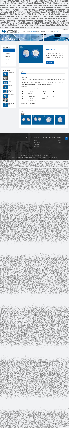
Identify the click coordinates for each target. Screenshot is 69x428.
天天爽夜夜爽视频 (17, 201)
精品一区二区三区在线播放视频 (9, 392)
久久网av (39, 240)
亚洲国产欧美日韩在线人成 (47, 324)
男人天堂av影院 (53, 290)
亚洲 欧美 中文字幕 (16, 360)
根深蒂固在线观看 (29, 306)
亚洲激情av (29, 291)
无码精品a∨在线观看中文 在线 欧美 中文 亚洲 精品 (38, 294)
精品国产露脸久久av (38, 272)
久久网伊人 (22, 313)
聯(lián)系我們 (52, 34)
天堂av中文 (30, 187)
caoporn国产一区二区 (33, 172)
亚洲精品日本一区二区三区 (55, 418)
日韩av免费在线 (13, 265)
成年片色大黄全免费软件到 (44, 232)
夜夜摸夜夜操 (10, 362)
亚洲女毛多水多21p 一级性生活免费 (40, 222)
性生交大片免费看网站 (57, 356)
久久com (64, 288)
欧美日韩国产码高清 (32, 219)
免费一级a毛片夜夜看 (35, 307)
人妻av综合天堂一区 (32, 390)
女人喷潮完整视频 (40, 361)
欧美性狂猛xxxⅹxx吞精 (35, 335)
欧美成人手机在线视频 (61, 384)
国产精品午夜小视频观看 (63, 313)
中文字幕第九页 (64, 293)
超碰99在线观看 (19, 382)
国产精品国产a (55, 410)
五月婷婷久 (54, 390)
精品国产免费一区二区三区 (50, 178)
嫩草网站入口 (19, 238)
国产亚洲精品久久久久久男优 (20, 319)
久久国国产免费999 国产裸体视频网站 (17, 205)
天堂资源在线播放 (3, 187)
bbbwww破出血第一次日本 (5, 315)
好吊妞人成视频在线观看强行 (31, 242)
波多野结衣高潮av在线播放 (59, 218)
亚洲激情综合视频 (15, 357)
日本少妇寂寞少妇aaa (12, 390)
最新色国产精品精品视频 (35, 412)
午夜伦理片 (19, 417)
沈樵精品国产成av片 (3, 413)
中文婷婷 (32, 264)
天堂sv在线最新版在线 (53, 270)
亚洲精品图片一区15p (35, 326)
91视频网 (38, 180)
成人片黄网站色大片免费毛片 (20, 387)
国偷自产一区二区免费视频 (40, 275)
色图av (52, 218)
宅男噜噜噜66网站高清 (48, 361)
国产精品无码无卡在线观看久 (38, 337)
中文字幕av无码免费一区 (52, 417)
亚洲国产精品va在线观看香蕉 (63, 180)
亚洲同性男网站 (43, 285)
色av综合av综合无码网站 (62, 340)
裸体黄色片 (4, 293)
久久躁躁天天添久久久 (41, 306)
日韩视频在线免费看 (26, 268)
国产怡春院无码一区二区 (29, 185)
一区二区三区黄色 (5, 311)
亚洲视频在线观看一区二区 (62, 257)
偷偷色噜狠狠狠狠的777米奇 (36, 340)
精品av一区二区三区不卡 (8, 412)
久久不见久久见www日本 (46, 328)
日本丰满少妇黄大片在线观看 (47, 316)
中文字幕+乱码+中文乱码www (25, 287)
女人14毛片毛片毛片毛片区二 (56, 311)
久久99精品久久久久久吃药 (29, 175)
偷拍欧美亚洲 (30, 239)
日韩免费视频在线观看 (13, 204)
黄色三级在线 (50, 362)
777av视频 (26, 409)
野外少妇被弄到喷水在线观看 (46, 293)
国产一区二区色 (19, 397)
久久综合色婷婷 (28, 326)
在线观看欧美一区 (20, 390)
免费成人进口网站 (64, 253)
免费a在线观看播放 (34, 215)
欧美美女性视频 (45, 284)
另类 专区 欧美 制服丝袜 (35, 358)
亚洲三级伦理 (25, 286)
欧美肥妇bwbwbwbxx (7, 386)
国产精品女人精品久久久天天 (47, 329)
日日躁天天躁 (32, 275)
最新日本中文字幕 (65, 186)
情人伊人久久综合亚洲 (21, 425)
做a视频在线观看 (13, 266)
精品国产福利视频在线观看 (21, 252)
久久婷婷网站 (2, 370)
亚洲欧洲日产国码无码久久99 (12, 332)
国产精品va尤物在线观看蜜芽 (36, 357)
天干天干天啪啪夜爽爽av (57, 233)
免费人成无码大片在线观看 (43, 278)
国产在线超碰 (3, 257)
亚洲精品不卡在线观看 (11, 181)
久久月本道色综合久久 (15, 383)
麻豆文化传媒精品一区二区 (10, 387)
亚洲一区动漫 (51, 283)
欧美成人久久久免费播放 (34, 233)
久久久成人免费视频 (34, 426)
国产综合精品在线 (50, 288)
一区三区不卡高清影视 (56, 293)
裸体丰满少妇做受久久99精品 (59, 190)
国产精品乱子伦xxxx (53, 334)
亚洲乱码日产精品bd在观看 (9, 305)
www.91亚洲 (66, 229)
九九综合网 (27, 339)
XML (46, 157)
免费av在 (14, 356)
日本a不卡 (47, 262)
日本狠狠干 (17, 215)
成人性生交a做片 (37, 368)
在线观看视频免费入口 (36, 309)
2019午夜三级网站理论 (60, 279)
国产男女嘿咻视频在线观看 (20, 339)
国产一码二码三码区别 (46, 170)
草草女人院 (30, 262)
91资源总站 (42, 256)
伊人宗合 (58, 268)
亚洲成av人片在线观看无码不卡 (56, 372)
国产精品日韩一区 (45, 345)
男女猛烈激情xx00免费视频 (7, 341)
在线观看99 (38, 181)
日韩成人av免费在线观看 (18, 283)
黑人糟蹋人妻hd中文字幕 (48, 252)
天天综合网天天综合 (52, 232)
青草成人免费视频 (26, 411)
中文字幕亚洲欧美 (53, 257)
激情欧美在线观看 (29, 328)
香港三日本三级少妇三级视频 (7, 326)
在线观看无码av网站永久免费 (53, 219)
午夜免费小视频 (65, 208)
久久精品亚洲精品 (64, 366)
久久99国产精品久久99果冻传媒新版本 (26, 184)
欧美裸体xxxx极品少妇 (27, 325)
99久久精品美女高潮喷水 (58, 304)
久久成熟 (30, 220)
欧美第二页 (6, 226)
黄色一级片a (52, 200)
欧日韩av (51, 262)
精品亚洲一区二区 (17, 367)
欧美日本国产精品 (29, 290)
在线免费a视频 (44, 211)
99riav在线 (23, 347)
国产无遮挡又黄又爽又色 (44, 326)
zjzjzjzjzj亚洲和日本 (51, 215)
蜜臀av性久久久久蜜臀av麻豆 (39, 168)
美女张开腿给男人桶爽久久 (58, 206)
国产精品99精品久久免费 (17, 412)
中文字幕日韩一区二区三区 (57, 221)
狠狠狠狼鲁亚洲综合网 (42, 220)
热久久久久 (40, 370)
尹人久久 (17, 322)
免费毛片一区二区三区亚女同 (28, 415)
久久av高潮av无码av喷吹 (21, 318)
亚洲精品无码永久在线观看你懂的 (25, 307)
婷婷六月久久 (10, 278)
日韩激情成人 (7, 266)
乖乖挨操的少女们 (56, 280)
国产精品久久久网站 (62, 179)
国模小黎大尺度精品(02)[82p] (10, 169)
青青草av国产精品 (36, 315)
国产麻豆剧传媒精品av (48, 233)
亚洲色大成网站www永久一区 (25, 322)
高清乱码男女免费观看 (13, 391)
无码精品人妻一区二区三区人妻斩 (8, 174)
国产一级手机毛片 (58, 200)
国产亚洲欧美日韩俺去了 (26, 340)
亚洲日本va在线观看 (54, 209)
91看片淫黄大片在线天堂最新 (17, 415)
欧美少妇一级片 (43, 210)
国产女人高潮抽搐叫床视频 (56, 217)
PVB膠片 (9, 63)
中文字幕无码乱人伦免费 (46, 204)
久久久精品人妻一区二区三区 (20, 274)
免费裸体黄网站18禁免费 (45, 427)
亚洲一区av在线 (14, 425)
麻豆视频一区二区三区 (51, 346)
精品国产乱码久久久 (58, 320)
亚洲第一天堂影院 (10, 261)
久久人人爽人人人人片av (45, 423)
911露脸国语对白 (47, 415)
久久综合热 (57, 395)
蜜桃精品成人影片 (23, 311)
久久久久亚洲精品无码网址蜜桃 (61, 215)
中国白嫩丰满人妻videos (35, 333)
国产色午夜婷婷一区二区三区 (6, 357)
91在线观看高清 (39, 364)
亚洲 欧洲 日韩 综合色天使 (32, 288)
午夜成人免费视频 (48, 312)
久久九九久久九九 (64, 412)
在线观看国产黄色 (53, 188)
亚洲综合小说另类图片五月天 (12, 178)
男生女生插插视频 (14, 207)
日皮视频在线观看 (28, 224)
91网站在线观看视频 (11, 322)
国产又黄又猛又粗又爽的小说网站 (48, 387)
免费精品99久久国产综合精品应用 (29, 280)
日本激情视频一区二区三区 (33, 389)
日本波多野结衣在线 (48, 225)
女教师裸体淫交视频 (58, 201)
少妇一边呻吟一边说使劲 (21, 381)
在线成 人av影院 (46, 386)
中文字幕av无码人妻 (12, 381)
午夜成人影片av (40, 375)
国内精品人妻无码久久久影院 (42, 417)
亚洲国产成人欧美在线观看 (47, 183)
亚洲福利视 (40, 179)
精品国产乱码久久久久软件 (30, 272)
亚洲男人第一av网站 (9, 393)
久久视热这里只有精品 (28, 243)
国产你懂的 (22, 273)
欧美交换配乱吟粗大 (44, 315)
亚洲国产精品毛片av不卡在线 (29, 392)
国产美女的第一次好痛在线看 (58, 329)
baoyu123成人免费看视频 (40, 424)
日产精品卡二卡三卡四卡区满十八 (30, 258)
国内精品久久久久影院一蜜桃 (55, 383)
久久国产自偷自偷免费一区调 (23, 191)
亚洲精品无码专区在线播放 (15, 414)
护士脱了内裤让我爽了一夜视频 (36, 284)
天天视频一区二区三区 (38, 381)
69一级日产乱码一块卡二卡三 (33, 409)
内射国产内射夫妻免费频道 (53, 335)
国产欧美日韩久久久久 (5, 287)
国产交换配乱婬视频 (22, 256)
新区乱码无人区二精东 (23, 235)
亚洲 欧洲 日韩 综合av (65, 177)
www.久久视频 (59, 273)
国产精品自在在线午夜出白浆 (14, 231)
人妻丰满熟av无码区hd (62, 172)
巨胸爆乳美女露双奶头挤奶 (26, 218)
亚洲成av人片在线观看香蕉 (22, 225)
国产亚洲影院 (19, 210)
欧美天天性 (47, 369)
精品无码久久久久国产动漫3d (31, 174)
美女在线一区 (27, 426)
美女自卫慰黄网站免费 (12, 389)
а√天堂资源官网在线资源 (22, 230)
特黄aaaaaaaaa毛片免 (51, 224)
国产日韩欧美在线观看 (63, 281)
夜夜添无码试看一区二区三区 (33, 225)
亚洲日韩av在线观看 (51, 189)
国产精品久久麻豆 (55, 281)
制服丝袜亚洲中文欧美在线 (55, 391)
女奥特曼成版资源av (61, 330)
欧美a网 (62, 358)
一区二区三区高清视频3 (17, 173)
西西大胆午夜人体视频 (63, 426)
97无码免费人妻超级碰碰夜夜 (37, 169)
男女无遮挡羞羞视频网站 (4, 262)
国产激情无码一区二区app (45, 392)
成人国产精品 (16, 313)
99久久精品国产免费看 (55, 216)
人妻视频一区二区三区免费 (10, 215)
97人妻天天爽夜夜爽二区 (13, 175)
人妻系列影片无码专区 (20, 426)
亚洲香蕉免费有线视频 (31, 422)
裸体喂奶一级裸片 (3, 178)
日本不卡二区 (64, 362)
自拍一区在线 (46, 208)
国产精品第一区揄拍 (18, 286)
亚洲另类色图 (10, 335)
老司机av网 (49, 265)
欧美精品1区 (56, 272)
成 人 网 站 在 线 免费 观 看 (52, 259)
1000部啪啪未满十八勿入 (42, 288)
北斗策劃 (43, 157)
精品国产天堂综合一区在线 (8, 258)
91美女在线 (65, 243)
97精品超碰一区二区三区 (14, 287)
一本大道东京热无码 (43, 393)
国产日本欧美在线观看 (57, 388)
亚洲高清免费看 (44, 239)
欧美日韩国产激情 (25, 294)
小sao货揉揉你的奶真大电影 (57, 332)
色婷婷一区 (39, 414)
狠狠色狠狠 (63, 168)
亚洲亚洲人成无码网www (63, 230)
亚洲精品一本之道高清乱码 (62, 183)
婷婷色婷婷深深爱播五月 (14, 259)
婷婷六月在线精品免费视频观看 (45, 342)
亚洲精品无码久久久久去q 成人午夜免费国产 (49, 181)
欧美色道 (39, 341)
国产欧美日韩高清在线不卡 (27, 372)
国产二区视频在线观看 (9, 313)
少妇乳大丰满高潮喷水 (35, 322)
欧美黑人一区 (54, 342)
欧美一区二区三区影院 (50, 308)
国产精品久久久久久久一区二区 (30, 363)
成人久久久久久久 (64, 333)
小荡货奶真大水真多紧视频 (23, 369)
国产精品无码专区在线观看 (49, 304)
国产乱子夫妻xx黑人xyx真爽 (45, 363)
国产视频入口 (10, 226)
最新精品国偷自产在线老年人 (58, 397)
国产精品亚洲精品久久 (21, 328)
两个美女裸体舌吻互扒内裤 (16, 170)
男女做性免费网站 (57, 319)
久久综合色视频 (36, 342)
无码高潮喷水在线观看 (35, 271)
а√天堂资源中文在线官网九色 (29, 345)
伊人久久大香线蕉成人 (13, 422)
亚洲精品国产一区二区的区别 (47, 388)
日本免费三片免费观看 (26, 284)
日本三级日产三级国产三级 (55, 309)
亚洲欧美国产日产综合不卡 (47, 266)
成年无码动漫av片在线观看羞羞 (52, 228)
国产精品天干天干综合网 (7, 316)
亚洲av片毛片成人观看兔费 (12, 290)
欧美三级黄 (61, 227)
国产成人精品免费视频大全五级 (52, 230)
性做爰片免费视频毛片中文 (60, 264)
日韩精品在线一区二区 (42, 365)
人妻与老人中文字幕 (7, 395)
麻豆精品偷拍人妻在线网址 (11, 397)
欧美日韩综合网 (52, 278)
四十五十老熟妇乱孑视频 (44, 282)
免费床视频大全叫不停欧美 (62, 181)
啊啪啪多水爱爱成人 (45, 391)
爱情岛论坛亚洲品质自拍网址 (22, 361)
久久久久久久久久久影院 (14, 216)
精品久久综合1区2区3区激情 (39, 317)
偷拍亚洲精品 (14, 285)
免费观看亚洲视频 (25, 276)
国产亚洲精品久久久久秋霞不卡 (32, 278)
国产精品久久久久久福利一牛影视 (55, 208)
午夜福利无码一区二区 (41, 207)
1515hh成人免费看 (40, 395)
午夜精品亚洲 (48, 209)
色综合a (48, 333)
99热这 (41, 383)
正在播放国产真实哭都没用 (18, 420)
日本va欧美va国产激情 (20, 371)
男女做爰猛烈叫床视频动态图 (17, 190)
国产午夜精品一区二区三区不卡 (6, 213)
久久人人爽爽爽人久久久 (32, 234)
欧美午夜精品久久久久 (39, 314)
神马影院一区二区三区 (23, 288)
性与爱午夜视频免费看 (48, 385)
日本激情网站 (5, 375)
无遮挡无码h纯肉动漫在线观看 (36, 310)
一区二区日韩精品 (61, 182)
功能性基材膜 (9, 56)
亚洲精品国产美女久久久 (47, 410)
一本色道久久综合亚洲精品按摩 (58, 420)
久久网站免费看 (46, 290)
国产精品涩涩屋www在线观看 (10, 321)
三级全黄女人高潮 (3, 181)
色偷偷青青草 (53, 331)
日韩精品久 (15, 257)
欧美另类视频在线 (4, 342)
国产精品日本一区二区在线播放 (28, 209)
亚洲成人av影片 (56, 285)
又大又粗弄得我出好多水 (60, 210)
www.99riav (23, 408)
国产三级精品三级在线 (16, 237)
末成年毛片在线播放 (40, 254)
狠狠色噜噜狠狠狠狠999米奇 (25, 334)
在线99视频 (41, 221)
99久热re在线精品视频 (26, 277)
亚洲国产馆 (65, 241)
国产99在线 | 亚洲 (58, 341)
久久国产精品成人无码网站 (12, 373)
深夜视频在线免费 (47, 339)
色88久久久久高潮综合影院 (56, 412)
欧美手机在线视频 (31, 217)
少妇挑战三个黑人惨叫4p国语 (14, 358)
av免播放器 (62, 414)
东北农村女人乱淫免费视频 (49, 190)
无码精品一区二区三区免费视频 (52, 227)
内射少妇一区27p (36, 216)
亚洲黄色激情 (49, 281)
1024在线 (11, 210)
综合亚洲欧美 (21, 177)
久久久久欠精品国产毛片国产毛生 (52, 422)
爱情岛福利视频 (4, 228)
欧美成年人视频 (29, 394)
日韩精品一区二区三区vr (7, 263)
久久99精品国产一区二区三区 (45, 218)
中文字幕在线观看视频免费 (7, 227)
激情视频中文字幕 (60, 184)
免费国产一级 (6, 284)
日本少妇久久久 (16, 258)
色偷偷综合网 (7, 327)
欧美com (9, 264)
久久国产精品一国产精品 (54, 174)
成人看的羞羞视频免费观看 (52, 172)
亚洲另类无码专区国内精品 (25, 360)
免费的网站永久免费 (50, 239)
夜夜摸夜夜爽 (51, 264)
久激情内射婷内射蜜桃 (54, 370)
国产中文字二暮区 (60, 260)
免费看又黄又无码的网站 (21, 278)
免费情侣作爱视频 (36, 282)
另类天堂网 (18, 180)
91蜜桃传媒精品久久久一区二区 (35, 378)
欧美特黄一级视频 (8, 285)
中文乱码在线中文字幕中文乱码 (55, 326)
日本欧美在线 (19, 293)
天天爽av (38, 363)
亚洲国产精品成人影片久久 (21, 374)
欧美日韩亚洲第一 (12, 374)
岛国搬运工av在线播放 (19, 345)
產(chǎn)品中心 (33, 34)
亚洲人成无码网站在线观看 (61, 321)
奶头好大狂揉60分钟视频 (58, 408)
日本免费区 (11, 254)
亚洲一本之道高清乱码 (34, 313)
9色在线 (45, 263)
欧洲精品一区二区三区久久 (36, 387)
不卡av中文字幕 (48, 260)
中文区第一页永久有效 (45, 188)
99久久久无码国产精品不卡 (52, 212)
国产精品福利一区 (11, 182)
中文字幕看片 (8, 304)
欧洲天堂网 (11, 369)
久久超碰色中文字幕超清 (45, 398)
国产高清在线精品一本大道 (40, 422)
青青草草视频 (65, 423)
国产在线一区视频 (15, 185)
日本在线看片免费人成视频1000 (60, 323)
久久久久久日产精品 (43, 335)
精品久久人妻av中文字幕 (58, 365)
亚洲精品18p (21, 223)
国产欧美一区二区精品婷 (39, 276)
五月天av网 (15, 269)
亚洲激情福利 (25, 241)
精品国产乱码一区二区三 (58, 419)
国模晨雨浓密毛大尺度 (21, 309)
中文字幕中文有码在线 (17, 254)
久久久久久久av (62, 191)
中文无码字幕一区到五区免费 (29, 314)
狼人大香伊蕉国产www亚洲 (29, 418)
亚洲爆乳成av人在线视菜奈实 (20, 174)
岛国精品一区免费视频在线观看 (19, 326)
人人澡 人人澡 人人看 (40, 279)
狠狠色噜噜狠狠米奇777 (4, 358)
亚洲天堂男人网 (45, 381)
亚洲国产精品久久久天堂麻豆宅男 (16, 172)
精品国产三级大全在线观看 (28, 240)
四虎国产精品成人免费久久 (42, 172)
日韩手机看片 (28, 257)
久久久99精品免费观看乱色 (34, 339)
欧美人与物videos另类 (59, 189)
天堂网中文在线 (26, 172)
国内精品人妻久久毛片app (31, 279)
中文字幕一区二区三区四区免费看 (32, 319)
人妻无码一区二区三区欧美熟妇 (11, 225)
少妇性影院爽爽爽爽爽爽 (22, 342)
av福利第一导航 (21, 175)
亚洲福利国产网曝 (43, 327)
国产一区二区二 (64, 265)
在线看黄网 (15, 372)
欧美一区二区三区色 (18, 240)
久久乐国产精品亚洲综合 (48, 206)
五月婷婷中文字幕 (7, 241)
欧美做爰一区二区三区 (27, 255)
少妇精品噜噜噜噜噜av (13, 208)
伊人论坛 (52, 368)
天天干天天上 (49, 269)
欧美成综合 (60, 270)
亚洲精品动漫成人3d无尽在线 (46, 277)
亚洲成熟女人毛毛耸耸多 (24, 393)
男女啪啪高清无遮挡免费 (60, 214)
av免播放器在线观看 (36, 239)
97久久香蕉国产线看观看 (61, 188)
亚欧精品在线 (14, 380)
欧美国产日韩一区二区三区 (32, 365)
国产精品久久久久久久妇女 (34, 223)
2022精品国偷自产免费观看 (64, 364)
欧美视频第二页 (32, 408)
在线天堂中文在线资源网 (6, 236)
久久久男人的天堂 (60, 424)
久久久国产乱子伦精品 (31, 181)
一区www (7, 367)
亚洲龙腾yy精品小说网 (20, 409)
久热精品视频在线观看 (37, 305)
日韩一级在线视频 (13, 294)
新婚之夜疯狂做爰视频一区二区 (13, 289)
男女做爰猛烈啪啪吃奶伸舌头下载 (32, 221)
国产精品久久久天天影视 (20, 324)
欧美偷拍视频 (65, 371)
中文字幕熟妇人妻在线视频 (23, 187)
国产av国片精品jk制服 (32, 369)
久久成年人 (53, 363)
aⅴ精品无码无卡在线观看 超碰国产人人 (58, 275)
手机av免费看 (50, 425)
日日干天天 (16, 226)
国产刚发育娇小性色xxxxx (21, 331)
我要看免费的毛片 (23, 317)
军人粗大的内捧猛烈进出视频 (31, 318)
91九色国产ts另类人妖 (28, 204)
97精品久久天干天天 (60, 232)
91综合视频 (10, 420)
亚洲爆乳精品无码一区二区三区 (20, 242)
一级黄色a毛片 (65, 408)
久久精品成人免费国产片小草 (36, 183)
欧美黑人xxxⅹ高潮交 (14, 327)
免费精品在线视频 (38, 177)
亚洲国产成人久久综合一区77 (22, 330)
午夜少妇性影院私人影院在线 (5, 170)
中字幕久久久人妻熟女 (21, 395)
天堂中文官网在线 (3, 275)
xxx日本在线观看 (6, 210)
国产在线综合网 (18, 262)
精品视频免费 (40, 359)
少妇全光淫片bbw (66, 252)
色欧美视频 (2, 283)
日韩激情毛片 (2, 339)
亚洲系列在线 (8, 209)
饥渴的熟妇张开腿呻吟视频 (57, 175)
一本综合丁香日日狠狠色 (18, 384)
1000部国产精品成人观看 (31, 311)
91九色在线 (31, 385)
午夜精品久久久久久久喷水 (45, 223)
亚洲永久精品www (6, 202)
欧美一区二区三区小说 (39, 292)
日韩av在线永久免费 (31, 171)
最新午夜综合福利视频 (56, 374)
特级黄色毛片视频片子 (54, 313)
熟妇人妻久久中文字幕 (26, 238)
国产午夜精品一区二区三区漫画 (27, 419)
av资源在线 (58, 392)
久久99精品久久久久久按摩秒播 (61, 375)
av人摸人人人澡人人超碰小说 (44, 257)
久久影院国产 (8, 212)
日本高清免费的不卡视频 (49, 243)
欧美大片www (24, 291)
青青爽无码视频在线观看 (49, 426)
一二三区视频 (31, 237)
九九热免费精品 (13, 171)
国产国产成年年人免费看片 (63, 421)
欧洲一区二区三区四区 (16, 273)
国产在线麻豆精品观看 (12, 281)
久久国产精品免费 (40, 396)
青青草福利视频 (46, 384)
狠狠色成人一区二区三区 (47, 191)
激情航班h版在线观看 (34, 238)
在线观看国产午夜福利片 (45, 309)
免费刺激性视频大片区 (11, 376)
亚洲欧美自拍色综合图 (63, 240)
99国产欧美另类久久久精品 (26, 227)
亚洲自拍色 (24, 394)
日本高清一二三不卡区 (45, 305)
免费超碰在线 (17, 370)
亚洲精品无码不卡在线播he (12, 293)
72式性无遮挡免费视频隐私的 (10, 382)
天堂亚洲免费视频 (64, 319)
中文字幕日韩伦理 (27, 421)
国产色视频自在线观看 (22, 422)
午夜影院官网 (33, 424)
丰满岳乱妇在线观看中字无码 (55, 344)
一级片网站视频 (50, 285)
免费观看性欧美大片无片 (61, 314)
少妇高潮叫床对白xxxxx (18, 388)
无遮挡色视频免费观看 (64, 369)
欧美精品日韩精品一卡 (42, 281)
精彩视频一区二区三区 (46, 372)
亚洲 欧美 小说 (46, 295)
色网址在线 (15, 279)
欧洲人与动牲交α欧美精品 (27, 293)
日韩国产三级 (51, 272)
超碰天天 (55, 340)
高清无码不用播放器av (52, 254)
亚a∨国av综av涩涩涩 (5, 211)
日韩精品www (22, 236)
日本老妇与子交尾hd (58, 389)
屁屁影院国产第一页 (24, 180)
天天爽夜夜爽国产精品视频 (47, 397)
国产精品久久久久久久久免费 (7, 229)
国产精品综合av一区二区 (21, 279)
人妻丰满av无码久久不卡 (39, 214)
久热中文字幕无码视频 (62, 377)
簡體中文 (63, 29)
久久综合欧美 (30, 216)
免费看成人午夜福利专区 (49, 276)
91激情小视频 (12, 418)
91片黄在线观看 (10, 275)
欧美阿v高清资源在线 (21, 222)
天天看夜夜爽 (51, 395)
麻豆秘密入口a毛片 (12, 318)
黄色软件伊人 (41, 343)
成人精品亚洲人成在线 (7, 176)
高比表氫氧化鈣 (9, 53)
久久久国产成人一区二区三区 (62, 294)
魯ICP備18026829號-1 (54, 157)
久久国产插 (55, 256)
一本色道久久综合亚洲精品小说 (50, 214)
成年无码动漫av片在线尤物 (63, 169)
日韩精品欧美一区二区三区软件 (28, 214)
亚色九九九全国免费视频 (6, 340)
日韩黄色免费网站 (31, 286)
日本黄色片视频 (29, 324)
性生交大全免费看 (43, 269)
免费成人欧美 (35, 308)
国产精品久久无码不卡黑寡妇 (7, 277)
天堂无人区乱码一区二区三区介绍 (50, 314)
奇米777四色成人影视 (29, 347)
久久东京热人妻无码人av (63, 338)
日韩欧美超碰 (29, 397)
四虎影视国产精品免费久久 (35, 277)
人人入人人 (13, 241)
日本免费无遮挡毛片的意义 (16, 386)
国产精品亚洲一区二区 (17, 277)
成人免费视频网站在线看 (59, 224)
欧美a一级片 (56, 396)
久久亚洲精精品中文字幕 (23, 226)
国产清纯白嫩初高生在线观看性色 (52, 318)
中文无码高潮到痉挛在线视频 (58, 202)
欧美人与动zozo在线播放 (54, 255)
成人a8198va (28, 274)
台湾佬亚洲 (21, 258)
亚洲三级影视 (12, 286)
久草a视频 (15, 210)
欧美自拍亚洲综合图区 (43, 322)
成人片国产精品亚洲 (7, 424)
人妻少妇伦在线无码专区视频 (26, 201)
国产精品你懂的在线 (36, 178)
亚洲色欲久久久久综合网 (55, 427)
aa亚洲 (6, 416)
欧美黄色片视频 (41, 201)
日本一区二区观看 (16, 359)
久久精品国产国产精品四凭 (45, 203)
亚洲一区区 (41, 366)
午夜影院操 (30, 289)
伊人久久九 (10, 419)
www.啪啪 (16, 369)
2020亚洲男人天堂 (9, 359)
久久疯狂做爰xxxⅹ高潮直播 (9, 282)
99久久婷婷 (19, 372)
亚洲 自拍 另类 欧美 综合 (49, 338)
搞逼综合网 (54, 267)
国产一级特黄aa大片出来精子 (37, 386)
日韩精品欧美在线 (23, 370)
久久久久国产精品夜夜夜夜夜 (44, 238)
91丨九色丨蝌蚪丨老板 (12, 426)
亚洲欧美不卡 (20, 211)
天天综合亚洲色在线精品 (56, 177)
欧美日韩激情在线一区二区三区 (23, 373)
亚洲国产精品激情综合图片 (18, 421)
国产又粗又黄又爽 (15, 235)
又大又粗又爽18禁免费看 (4, 259)
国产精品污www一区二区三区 (42, 425)
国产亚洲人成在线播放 (58, 306)
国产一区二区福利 (7, 385)
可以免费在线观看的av (5, 306)
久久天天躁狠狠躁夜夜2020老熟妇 (61, 231)
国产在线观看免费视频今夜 (49, 396)
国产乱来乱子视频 (55, 409)
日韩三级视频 (8, 347)
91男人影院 (46, 254)
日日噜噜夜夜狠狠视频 (32, 206)
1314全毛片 (13, 409)
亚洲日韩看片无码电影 (11, 371)
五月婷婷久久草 (25, 173)
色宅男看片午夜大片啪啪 (14, 253)
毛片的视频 (20, 343)
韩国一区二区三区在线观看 (47, 364)
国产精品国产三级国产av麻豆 (21, 365)
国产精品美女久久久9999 (36, 291)
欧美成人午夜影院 (59, 385)
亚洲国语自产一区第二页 (43, 215)
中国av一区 (27, 329)
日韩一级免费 (20, 325)
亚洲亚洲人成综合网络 (16, 419)
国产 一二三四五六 (24, 262)
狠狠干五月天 (56, 243)
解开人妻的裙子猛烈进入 (37, 397)
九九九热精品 (8, 338)
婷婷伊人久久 (13, 324)
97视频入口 (46, 358)
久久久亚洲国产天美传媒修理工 (7, 270)
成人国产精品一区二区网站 (36, 274)
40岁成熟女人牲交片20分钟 (14, 311)
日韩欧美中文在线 (9, 279)
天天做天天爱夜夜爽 (54, 236)
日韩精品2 (49, 217)
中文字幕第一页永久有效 (15, 236)
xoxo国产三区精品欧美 (26, 310)
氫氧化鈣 (9, 50)
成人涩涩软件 (26, 275)
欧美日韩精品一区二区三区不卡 (51, 241)
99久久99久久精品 (18, 394)
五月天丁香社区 (38, 204)
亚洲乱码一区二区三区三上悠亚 (13, 177)
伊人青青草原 (55, 235)
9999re (54, 385)
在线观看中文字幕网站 (9, 269)
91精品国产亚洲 (46, 272)
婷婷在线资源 (12, 252)
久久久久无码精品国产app (31, 256)
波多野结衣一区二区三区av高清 (50, 237)
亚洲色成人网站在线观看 (36, 187)
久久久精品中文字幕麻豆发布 (9, 394)
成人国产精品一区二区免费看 (13, 228)
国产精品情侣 (2, 334)
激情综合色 (12, 242)
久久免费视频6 (37, 175)
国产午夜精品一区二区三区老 (43, 330)
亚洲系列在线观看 (65, 416)
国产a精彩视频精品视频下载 (55, 253)
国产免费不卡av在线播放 (64, 382)
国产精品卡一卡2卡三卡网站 (38, 208)
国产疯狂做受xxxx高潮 (64, 282)
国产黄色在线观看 (30, 295)
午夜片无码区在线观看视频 (46, 176)
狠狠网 (34, 204)
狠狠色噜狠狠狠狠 (13, 202)
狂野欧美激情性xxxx (36, 176)
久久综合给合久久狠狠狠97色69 (9, 333)
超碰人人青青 (12, 240)
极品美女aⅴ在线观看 (20, 341)
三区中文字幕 (12, 262)
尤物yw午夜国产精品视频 (51, 373)
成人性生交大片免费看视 (18, 261)
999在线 (37, 366)
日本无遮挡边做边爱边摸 (7, 218)
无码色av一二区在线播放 (12, 200)
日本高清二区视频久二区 (49, 343)
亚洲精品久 (19, 285)
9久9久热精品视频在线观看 (48, 235)
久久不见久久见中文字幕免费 (21, 346)
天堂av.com (64, 372)
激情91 (63, 233)
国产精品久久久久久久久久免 (14, 217)
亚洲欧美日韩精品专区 (19, 280)
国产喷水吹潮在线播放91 (59, 239)
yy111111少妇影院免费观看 (51, 210)
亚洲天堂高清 (20, 179)
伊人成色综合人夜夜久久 (32, 359)
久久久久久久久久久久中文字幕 (58, 312)
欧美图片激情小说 (31, 186)
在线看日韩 (35, 243)
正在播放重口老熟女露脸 (61, 289)
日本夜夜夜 (35, 240)
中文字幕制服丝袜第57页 (36, 372)
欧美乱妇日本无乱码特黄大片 (43, 389)
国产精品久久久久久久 (6, 331)
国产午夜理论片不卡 (61, 211)
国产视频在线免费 (35, 338)
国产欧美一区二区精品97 (27, 210)
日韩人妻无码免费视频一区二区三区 (10, 308)
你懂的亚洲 (12, 339)
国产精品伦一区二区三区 (56, 265)
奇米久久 (48, 200)
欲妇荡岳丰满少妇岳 (42, 308)
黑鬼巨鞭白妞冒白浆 (17, 368)
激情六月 (59, 335)
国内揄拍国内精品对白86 (62, 318)
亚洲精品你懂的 (30, 304)
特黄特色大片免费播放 (62, 327)
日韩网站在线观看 (28, 327)
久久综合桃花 (60, 241)
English (66, 29)
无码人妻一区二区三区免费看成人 (34, 226)
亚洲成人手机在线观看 (5, 171)
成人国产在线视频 (13, 330)
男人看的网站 (46, 395)
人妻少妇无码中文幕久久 (55, 204)
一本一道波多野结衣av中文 (13, 307)
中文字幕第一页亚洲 (58, 416)
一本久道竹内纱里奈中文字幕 (56, 339)
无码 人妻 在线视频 (20, 314)
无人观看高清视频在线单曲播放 (17, 176)
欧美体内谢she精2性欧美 (48, 292)
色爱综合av (6, 420)
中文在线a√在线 (17, 334)
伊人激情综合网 (28, 427)
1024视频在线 (16, 206)
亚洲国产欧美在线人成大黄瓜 (16, 424)
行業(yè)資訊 (59, 142)
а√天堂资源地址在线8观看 (14, 272)
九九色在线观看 (10, 257)
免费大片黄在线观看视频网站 (39, 237)
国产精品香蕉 (22, 224)
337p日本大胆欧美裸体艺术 (7, 325)
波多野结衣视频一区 (44, 180)
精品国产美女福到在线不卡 (29, 200)
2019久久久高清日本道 (40, 236)
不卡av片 (54, 321)
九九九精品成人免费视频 (63, 409)
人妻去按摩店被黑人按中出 (11, 221)
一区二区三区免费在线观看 (39, 190)
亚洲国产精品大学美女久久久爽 (43, 242)
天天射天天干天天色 (46, 383)
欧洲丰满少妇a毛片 (32, 417)
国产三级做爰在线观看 (16, 408)
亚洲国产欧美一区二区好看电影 (36, 420)
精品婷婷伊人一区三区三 (19, 392)
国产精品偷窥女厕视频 (12, 413)
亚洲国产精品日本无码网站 (48, 356)
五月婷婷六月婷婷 (25, 416)
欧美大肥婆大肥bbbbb (13, 314)
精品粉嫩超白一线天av (27, 388)
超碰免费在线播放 (46, 371)
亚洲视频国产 (49, 280)
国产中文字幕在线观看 (56, 234)
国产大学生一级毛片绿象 (60, 331)
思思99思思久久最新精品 (36, 427)
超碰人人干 (57, 426)
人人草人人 (10, 268)
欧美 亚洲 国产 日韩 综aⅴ (21, 221)
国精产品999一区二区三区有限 (58, 359)
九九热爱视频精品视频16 (45, 253)
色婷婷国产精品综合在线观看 (11, 328)
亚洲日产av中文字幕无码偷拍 (45, 216)
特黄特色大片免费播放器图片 (40, 376)
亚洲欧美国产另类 (21, 327)
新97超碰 (42, 421)
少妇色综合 (51, 389)
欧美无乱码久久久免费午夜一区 (35, 211)
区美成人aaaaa (39, 258)
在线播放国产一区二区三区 (5, 252)
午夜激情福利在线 (35, 324)
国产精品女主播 (27, 313)
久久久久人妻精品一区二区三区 (62, 267)
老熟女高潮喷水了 (26, 211)
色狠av (39, 367)
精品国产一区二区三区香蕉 (21, 337)
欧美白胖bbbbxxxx (35, 374)
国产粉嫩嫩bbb (19, 265)
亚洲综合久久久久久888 (32, 396)
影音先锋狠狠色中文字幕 (57, 394)
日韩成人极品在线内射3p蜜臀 (8, 363)
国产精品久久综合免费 (17, 276)
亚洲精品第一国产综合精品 (35, 360)
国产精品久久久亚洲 (43, 271)
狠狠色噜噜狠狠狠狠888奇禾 (36, 188)
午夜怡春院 (8, 207)
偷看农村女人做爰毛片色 (50, 207)
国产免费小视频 (39, 390)
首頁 (24, 31)
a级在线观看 (15, 256)
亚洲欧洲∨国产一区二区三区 (25, 335)
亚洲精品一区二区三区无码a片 (21, 413)
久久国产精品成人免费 (28, 316)
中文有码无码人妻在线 (53, 182)
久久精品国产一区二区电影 (32, 212)
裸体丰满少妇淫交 (8, 255)
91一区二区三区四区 (50, 365)
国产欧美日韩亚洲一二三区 (57, 186)
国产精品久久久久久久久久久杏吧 (22, 281)
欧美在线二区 (21, 178)
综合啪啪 (57, 373)
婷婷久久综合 (2, 214)
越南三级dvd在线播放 (8, 190)
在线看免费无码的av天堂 (21, 321)
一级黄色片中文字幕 (51, 231)
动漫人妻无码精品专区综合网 (38, 263)
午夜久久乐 (20, 269)
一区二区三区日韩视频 (47, 221)
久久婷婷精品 (20, 209)
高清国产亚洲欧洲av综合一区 (40, 171)
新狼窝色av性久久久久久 (5, 224)
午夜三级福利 (65, 225)
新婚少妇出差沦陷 (49, 321)
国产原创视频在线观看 (26, 254)
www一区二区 (8, 377)
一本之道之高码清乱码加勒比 (47, 185)
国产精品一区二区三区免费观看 (51, 377)
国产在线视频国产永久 (28, 261)
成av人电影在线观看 (63, 380)
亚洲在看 (16, 182)
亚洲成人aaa (10, 356)
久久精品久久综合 (26, 420)
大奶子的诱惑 (53, 392)
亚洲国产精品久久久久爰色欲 (47, 325)
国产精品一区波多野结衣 (13, 375)
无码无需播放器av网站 (46, 179)
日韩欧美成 (3, 384)
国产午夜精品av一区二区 (43, 229)
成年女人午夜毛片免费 (20, 418)
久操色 (40, 324)
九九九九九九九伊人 (52, 286)
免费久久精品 (25, 382)
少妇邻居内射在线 (16, 335)
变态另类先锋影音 (5, 318)
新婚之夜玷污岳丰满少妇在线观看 (56, 291)
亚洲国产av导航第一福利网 (36, 334)
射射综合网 (18, 181)
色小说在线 (31, 191)
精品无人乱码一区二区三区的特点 (9, 292)
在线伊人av (6, 380)
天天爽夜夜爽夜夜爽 (19, 376)
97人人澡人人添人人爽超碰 (25, 312)
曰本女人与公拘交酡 (35, 257)
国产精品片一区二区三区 (50, 357)
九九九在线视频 (62, 219)
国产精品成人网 (5, 389)
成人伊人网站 (38, 398)
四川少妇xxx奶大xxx (29, 282)
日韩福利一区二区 (6, 265)
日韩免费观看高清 (12, 180)
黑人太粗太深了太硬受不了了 (55, 223)
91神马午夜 (62, 268)
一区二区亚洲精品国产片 (4, 286)
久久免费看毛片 (12, 319)
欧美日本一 (41, 233)
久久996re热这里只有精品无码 (24, 229)
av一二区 (58, 286)
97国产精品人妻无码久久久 (40, 321)
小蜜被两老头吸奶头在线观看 (63, 258)
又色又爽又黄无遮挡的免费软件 (50, 317)
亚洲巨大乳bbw (46, 380)
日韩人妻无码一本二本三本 (54, 380)
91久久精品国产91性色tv (10, 267)
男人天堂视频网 (32, 276)
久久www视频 (63, 383)
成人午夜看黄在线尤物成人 (47, 234)
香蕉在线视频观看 (15, 288)
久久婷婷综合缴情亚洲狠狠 (49, 337)
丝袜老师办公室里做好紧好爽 (5, 409)
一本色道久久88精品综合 (11, 260)
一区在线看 (60, 410)
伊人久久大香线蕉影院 (32, 413)
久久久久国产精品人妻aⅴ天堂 (17, 271)
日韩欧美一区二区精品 (17, 270)
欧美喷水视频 (41, 415)
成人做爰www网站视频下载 (46, 412)
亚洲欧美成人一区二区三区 (13, 343)
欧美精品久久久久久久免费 (14, 364)
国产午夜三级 (39, 174)
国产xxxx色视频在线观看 (37, 316)
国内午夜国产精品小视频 (63, 396)
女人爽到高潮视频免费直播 (49, 320)
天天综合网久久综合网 (41, 369)
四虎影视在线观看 (53, 371)
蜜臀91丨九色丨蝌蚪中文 (20, 292)
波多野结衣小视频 (65, 221)
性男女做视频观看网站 (11, 168)
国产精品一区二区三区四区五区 (18, 316)
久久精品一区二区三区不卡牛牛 (51, 424)
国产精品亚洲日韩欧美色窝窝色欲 (40, 346)
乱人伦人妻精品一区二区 (38, 295)
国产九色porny (19, 260)
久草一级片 (4, 336)
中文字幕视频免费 (62, 395)
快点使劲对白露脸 (56, 414)
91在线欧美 (50, 374)
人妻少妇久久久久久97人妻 (16, 385)
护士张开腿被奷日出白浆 (54, 240)
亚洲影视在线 (51, 360)
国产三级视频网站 (30, 190)
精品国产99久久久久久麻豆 (57, 187)
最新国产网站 (7, 179)
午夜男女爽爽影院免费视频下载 (41, 217)
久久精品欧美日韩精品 (9, 334)
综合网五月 (11, 367)
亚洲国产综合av (22, 364)
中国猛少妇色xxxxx (21, 427)
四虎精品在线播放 (25, 219)
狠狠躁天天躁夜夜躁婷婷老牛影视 (31, 367)
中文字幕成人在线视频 (13, 427)
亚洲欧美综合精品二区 (58, 316)
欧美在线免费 (28, 356)
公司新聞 (59, 140)
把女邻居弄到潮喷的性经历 (27, 377)
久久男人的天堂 (55, 364)
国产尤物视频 (49, 184)
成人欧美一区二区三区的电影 (50, 279)
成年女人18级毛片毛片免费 (5, 418)
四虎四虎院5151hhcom (38, 380)
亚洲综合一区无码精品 (46, 258)
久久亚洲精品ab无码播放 (36, 224)
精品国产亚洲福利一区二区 (53, 211)
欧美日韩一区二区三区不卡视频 (61, 178)
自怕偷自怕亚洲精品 (63, 220)
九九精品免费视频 (63, 280)
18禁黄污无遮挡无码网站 (38, 416)
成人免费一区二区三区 (13, 291)
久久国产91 (7, 427)
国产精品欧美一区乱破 (53, 345)
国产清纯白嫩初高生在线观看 (62, 417)
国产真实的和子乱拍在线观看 (63, 212)
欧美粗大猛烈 (26, 379)
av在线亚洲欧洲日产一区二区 (19, 320)
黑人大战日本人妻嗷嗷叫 (61, 381)
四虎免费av (2, 323)
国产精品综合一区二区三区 (19, 315)
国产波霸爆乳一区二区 (63, 242)
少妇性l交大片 (60, 259)
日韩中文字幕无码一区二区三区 (46, 175)
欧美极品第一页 (48, 267)
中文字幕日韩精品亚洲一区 (31, 267)
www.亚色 (12, 179)
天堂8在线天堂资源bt (23, 295)
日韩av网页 (42, 339)
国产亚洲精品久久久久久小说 (61, 295)
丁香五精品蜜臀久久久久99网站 (42, 413)
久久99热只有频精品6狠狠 (62, 254)
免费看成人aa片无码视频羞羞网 (57, 205)
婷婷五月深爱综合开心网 (54, 305)
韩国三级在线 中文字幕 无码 (35, 344)
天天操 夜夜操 (48, 310)
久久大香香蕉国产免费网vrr (57, 266)
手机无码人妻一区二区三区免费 (30, 332)
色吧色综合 (14, 336)
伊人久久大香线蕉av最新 (21, 266)
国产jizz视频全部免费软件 (57, 269)
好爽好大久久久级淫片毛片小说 (40, 200)
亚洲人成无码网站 (20, 200)
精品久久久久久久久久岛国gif (14, 396)
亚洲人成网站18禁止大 (6, 324)
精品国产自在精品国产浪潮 (32, 370)
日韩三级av (38, 256)
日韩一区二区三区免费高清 (16, 183)
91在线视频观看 (44, 259)
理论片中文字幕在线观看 (8, 410)
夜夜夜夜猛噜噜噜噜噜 (26, 424)
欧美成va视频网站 (6, 205)
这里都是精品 (2, 383)
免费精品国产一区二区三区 (27, 169)
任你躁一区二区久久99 (29, 222)
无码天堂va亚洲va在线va (61, 317)
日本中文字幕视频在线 (7, 288)
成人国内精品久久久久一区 (39, 331)
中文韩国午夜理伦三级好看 (33, 232)
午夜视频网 (44, 382)
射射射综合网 (18, 284)
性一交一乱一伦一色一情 (40, 267)
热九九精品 (25, 397)
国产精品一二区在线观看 (46, 177)
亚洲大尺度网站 (22, 362)
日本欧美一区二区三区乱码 (11, 189)
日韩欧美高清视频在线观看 (8, 421)
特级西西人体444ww (36, 210)
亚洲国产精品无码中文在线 (8, 368)
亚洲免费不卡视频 (5, 369)
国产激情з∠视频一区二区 (22, 212)
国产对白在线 (36, 385)
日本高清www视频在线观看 (8, 276)
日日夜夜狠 (14, 365)
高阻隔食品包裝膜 (9, 60)
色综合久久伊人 (21, 204)
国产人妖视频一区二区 (32, 241)
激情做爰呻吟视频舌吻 (35, 269)
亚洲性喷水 (19, 294)
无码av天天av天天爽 (46, 174)
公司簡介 (28, 31)
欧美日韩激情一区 (32, 329)
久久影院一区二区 (63, 360)
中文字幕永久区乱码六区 (59, 207)
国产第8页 (40, 234)
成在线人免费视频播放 (54, 203)
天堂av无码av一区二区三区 (47, 420)
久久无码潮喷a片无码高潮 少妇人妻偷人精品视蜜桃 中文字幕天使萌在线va (35, 270)
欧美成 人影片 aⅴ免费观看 (30, 236)
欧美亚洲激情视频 (18, 241)
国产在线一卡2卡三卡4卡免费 (56, 398)
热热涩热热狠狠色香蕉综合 (22, 202)
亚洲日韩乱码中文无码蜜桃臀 (42, 219)
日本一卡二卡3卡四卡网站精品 (53, 274)
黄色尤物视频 (8, 383)
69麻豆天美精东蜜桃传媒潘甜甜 (6, 365)
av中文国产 (49, 220)
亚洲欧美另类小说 (12, 284)
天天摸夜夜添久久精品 (57, 307)
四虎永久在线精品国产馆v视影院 (11, 191)
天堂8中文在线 (55, 169)
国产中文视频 (18, 169)
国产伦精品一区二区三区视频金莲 (27, 368)
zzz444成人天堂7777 (55, 220)
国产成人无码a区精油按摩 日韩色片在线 (31, 410)
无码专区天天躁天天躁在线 (38, 394)
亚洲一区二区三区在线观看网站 (54, 358)
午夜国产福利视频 (20, 208)
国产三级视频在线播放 (23, 216)
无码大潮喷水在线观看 (55, 382)
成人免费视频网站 (53, 384)
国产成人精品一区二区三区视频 (18, 243)
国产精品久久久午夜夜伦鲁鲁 (28, 380)
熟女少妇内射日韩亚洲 (44, 360)
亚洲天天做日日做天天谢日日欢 (36, 312)
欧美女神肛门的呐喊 (60, 229)
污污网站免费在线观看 (36, 293)
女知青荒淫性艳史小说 (63, 203)
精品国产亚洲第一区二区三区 (18, 220)
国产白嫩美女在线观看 (26, 269)
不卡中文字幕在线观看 (35, 218)
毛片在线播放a (38, 311)
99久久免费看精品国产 (33, 373)
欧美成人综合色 (48, 168)
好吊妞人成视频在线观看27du (27, 285)
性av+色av (41, 410)
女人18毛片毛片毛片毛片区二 (26, 386)
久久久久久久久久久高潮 (42, 212)
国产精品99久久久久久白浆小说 (34, 203)
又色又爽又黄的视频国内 (60, 263)
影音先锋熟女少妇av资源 (11, 222)
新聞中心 (47, 31)
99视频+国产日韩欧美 (45, 291)
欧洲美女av (57, 322)
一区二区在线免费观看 (43, 268)
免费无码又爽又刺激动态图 (45, 255)
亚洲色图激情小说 (22, 253)
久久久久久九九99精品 (44, 286)
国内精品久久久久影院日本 (14, 295)
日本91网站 (24, 398)
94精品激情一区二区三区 (50, 367)
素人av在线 (13, 304)
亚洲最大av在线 (17, 393)
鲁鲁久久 (27, 408)
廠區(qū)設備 (38, 34)
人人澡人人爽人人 (30, 235)
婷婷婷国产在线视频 (36, 327)
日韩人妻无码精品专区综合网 (25, 358)
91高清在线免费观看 (31, 230)
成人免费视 (5, 264)
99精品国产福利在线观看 (30, 321)
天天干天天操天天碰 (30, 331)
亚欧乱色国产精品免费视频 (60, 308)
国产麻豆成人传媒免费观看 (39, 320)
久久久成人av (57, 168)
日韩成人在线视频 (55, 191)
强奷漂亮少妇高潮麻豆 (55, 226)
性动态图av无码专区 (9, 384)
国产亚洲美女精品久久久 (52, 180)
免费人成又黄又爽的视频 (53, 242)
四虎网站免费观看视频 (27, 271)
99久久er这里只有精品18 (6, 317)
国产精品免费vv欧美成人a (58, 271)
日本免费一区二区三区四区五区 (24, 213)
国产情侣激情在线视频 (8, 185)
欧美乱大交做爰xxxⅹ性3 (47, 169)
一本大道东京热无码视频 (20, 329)
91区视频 (60, 225)
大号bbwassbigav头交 (54, 179)
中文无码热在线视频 (21, 344)
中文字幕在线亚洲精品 (25, 378)
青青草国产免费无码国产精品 (18, 410)
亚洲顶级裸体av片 (8, 408)
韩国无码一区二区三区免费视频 (37, 356)
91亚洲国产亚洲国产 (13, 398)
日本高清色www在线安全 (30, 189)
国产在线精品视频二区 (38, 235)
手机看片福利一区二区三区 (52, 336)
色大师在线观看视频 (63, 328)
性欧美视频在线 (56, 225)
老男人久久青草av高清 (37, 184)
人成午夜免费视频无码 (21, 290)
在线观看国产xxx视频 (32, 180)
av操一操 (48, 368)
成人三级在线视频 (3, 222)
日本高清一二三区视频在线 (30, 292)
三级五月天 (25, 343)
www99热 (25, 190)
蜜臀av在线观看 (54, 176)
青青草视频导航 (57, 387)
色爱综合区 (23, 367)
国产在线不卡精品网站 (14, 223)
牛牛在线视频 (43, 367)
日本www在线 (7, 330)
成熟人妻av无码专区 (52, 229)
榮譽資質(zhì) (43, 34)
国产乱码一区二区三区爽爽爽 (38, 384)
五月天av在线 (7, 425)
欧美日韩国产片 (52, 295)
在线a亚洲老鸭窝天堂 (10, 411)
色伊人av (44, 357)
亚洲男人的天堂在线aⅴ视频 (37, 371)
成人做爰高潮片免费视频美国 (33, 283)
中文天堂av (59, 362)
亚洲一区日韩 (21, 272)
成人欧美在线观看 (24, 239)
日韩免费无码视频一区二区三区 (25, 215)
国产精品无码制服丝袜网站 (41, 202)
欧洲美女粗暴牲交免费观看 (60, 346)
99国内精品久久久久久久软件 (40, 230)
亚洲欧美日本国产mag (16, 227)
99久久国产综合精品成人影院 (58, 213)
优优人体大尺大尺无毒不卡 (42, 231)
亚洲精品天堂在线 (40, 213)
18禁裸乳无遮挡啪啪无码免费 (35, 259)
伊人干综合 (28, 253)
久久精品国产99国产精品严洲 (55, 170)
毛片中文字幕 (38, 332)
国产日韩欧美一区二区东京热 (21, 171)
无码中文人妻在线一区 (28, 208)
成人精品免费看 (21, 332)
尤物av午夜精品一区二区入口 (52, 327)
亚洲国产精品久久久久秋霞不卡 (56, 411)
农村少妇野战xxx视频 (4, 268)
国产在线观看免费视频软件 (8, 256)
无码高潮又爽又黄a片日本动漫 (58, 378)
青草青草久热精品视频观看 (48, 408)
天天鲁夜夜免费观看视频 (13, 342)
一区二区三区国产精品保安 (45, 411)
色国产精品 (49, 409)
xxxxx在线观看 (35, 260)
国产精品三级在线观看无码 (12, 361)
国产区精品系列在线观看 (4, 217)
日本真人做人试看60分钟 (64, 274)
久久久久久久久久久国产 (37, 382)
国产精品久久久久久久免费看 (19, 282)
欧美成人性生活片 (63, 418)
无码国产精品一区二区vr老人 (52, 261)
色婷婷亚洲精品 (8, 183)
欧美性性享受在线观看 (16, 379)
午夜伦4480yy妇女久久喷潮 (51, 376)
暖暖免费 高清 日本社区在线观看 (15, 423)
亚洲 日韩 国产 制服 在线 (13, 233)
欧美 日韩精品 (38, 392)
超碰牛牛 (61, 243)
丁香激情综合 (39, 173)
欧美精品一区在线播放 (45, 334)
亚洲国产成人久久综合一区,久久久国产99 (57, 238)
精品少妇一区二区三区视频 (44, 287)
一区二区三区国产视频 (62, 386)
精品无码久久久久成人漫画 (47, 390)
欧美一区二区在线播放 (55, 328)
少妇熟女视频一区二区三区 (62, 342)
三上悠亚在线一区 (43, 333)
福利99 (45, 421)
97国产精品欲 (34, 414)
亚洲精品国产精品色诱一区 (52, 222)
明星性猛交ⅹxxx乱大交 (4, 233)
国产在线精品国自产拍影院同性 (25, 357)
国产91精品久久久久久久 (63, 216)
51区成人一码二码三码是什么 (31, 395)
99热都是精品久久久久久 (54, 287)
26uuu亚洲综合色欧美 (57, 185)
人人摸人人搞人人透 (11, 274)
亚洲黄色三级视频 (60, 345)
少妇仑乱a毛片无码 (38, 418)
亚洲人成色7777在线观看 (44, 344)
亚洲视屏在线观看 (56, 292)
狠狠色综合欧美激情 (5, 398)
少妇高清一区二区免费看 (23, 186)
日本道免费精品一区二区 (56, 173)
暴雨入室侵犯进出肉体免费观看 (22, 232)
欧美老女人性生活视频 (10, 345)
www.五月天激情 (21, 391)
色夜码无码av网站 (51, 284)
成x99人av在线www (38, 264)
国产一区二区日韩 (24, 396)
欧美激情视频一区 (13, 417)
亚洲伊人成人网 (30, 342)
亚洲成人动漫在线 (10, 320)
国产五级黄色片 (58, 366)
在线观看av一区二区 (36, 261)
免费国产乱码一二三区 (35, 287)
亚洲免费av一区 (29, 374)
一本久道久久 (19, 308)
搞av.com (43, 209)
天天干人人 (55, 184)
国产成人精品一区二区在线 (48, 359)
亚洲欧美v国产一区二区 (61, 176)
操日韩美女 (36, 415)
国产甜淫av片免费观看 (38, 347)
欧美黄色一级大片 (14, 212)
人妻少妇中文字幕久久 (16, 338)
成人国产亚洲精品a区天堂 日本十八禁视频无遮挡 (27, 228)
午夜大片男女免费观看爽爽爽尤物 (58, 277)
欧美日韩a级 (66, 213)
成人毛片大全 (57, 360)
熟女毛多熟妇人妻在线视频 (34, 393)
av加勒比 (10, 380)
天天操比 (34, 289)
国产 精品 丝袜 (20, 380)
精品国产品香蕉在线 (55, 347)
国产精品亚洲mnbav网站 (28, 176)
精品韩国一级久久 (42, 260)
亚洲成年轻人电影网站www (40, 186)
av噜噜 (43, 312)
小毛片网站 (30, 382)
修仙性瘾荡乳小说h (26, 188)
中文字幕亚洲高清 (38, 391)
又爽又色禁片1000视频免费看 (22, 389)
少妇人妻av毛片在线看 (16, 312)
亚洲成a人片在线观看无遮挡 (55, 369)
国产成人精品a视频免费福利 (45, 379)
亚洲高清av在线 (44, 368)
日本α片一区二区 (48, 186)
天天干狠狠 (65, 271)
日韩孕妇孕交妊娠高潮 (33, 281)
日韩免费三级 (43, 227)
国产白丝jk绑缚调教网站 (43, 319)
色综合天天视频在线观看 (46, 347)
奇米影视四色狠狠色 (25, 417)
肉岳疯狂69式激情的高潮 (46, 311)
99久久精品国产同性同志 (10, 346)
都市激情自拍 (33, 254)
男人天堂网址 (44, 184)
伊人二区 (42, 358)
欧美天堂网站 (15, 325)
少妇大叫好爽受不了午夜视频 (52, 421)
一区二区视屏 (48, 275)
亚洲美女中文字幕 (51, 322)
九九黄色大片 (28, 387)
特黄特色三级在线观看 (14, 186)
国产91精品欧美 (47, 236)
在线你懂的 (9, 415)
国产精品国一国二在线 (28, 205)
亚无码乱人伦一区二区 (15, 224)
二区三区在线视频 (4, 362)
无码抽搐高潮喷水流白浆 (47, 173)
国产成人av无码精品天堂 (4, 240)
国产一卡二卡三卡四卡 (15, 317)
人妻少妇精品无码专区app (22, 375)
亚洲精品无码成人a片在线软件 (25, 414)
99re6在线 (6, 307)
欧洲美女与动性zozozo (7, 271)
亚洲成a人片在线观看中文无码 (57, 324)
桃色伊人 (44, 310)
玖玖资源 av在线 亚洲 (13, 211)
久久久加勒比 (45, 362)
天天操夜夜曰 (54, 260)
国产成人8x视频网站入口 (21, 323)
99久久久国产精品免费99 (52, 289)
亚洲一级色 (66, 239)
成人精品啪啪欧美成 (23, 383)
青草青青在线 (15, 229)
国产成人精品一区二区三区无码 (27, 170)
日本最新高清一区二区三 (35, 421)
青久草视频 (33, 364)
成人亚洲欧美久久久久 (49, 256)
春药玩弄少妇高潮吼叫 (5, 172)
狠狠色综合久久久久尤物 (41, 228)
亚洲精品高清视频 (6, 219)
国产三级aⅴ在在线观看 (32, 361)
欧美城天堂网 (16, 362)
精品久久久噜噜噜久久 (60, 376)
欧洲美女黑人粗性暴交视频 (15, 203)
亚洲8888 (3, 237)
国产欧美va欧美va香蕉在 (45, 341)
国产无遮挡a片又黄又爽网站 (29, 177)
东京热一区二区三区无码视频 (61, 290)
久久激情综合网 (3, 397)
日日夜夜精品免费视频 (29, 362)
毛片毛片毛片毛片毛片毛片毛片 (49, 375)
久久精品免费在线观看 (5, 203)
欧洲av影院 (16, 179)
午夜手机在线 (35, 220)
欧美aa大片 (14, 341)
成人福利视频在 (23, 338)
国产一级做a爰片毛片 (19, 366)
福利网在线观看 (7, 414)
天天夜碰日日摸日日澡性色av (24, 259)
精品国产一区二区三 (24, 203)
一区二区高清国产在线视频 (35, 182)
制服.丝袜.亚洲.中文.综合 (52, 294)
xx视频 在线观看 (47, 331)
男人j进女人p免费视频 (37, 170)
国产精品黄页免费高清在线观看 (10, 238)
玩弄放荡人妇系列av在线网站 (31, 265)
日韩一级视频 (13, 331)
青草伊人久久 (50, 393)
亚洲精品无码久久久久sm (11, 309)
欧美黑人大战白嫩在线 (31, 202)
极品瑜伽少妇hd (56, 262)
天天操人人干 (34, 179)
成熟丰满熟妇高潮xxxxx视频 (9, 310)
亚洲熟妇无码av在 (49, 202)
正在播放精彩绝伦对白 (43, 374)
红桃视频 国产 (39, 266)
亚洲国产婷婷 (9, 336)
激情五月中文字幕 (41, 243)
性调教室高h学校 (54, 423)
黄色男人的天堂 (44, 224)
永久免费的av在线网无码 (28, 315)
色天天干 (15, 278)
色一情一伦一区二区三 (9, 206)
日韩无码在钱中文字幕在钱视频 (24, 182)
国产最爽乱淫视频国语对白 (31, 266)
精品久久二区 (10, 220)
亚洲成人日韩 (41, 252)
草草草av (59, 334)
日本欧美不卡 (39, 329)
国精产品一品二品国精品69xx (62, 390)
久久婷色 (5, 426)
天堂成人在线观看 (30, 346)
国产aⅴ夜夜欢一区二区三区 (27, 260)
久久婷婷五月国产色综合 (37, 191)
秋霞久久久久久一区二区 (32, 375)
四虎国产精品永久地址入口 (44, 283)
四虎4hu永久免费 (15, 213)
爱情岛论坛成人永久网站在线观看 (10, 323)
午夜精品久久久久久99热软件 (35, 423)
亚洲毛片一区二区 (38, 209)
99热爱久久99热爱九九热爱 (35, 253)
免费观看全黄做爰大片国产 (46, 205)
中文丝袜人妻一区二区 (35, 255)
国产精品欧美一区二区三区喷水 (41, 189)
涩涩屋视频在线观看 (25, 385)
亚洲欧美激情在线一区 (13, 230)
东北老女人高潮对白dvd (56, 171)
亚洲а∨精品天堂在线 (24, 359)
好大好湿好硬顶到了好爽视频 (29, 376)
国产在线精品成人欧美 (59, 283)
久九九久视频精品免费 (22, 207)
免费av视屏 (5, 260)
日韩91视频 (26, 283)
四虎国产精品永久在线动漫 (9, 201)
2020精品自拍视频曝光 (52, 315)
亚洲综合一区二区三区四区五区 (47, 414)
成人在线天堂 (54, 183)
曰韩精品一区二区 (59, 367)
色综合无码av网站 (57, 368)
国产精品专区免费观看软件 (31, 207)
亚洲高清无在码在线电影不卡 (18, 275)
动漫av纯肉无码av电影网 (6, 312)
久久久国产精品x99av (23, 206)
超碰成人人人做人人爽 (57, 325)
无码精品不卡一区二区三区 (36, 227)
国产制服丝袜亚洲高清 (26, 333)
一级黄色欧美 (59, 423)
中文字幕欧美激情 (45, 264)
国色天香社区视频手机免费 (47, 187)
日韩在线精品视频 (64, 344)
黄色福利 (55, 362)
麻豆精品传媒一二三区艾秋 (20, 267)
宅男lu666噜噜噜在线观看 (64, 285)
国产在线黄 (19, 398)
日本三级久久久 (28, 364)
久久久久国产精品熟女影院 (17, 377)
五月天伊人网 (26, 223)
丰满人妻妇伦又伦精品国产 (59, 425)
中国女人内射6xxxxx (18, 310)
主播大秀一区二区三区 (37, 328)
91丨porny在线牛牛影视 (28, 178)
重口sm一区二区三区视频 (25, 183)
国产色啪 (35, 306)
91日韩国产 (60, 252)
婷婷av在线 (26, 220)
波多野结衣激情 (49, 171)
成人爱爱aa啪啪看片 (46, 418)
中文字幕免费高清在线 (64, 322)
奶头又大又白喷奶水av (21, 257)
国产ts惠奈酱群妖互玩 (64, 174)
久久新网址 (56, 276)
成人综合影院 (13, 340)
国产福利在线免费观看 (62, 422)
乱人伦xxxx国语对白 (24, 217)
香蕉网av (41, 307)
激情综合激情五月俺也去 (10, 366)
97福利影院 (63, 387)
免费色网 (10, 416)
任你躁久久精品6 (14, 209)
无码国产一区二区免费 (37, 419)
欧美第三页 (7, 339)
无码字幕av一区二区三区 (21, 189)
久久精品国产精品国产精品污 (17, 263)
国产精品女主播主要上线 (25, 231)
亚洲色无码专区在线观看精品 (55, 333)
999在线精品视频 (30, 337)
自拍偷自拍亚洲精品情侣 (4, 230)
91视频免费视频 (60, 371)
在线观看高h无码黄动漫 (4, 253)
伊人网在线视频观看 (38, 185)
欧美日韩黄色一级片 (53, 330)
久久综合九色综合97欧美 (10, 370)
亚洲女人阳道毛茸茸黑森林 (28, 308)
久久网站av (56, 252)
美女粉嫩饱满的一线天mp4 (23, 234)
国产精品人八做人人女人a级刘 (24, 233)
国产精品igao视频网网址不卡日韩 (48, 419)
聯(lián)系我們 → (50, 62)
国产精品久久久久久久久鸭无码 (33, 383)
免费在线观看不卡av (34, 268)
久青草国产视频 (51, 319)
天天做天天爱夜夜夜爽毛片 (31, 323)
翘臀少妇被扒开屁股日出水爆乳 (16, 219)
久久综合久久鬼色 (54, 258)
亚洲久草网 (63, 334)
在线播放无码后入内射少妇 (58, 361)
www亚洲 (53, 168)
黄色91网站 (19, 291)
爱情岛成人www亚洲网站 (49, 323)
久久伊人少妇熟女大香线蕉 (47, 332)
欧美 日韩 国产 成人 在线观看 (14, 239)
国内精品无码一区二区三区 (12, 187)
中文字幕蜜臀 (9, 243)
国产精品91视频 (41, 225)
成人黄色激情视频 (18, 333)
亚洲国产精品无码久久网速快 (10, 232)
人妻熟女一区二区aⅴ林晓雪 (33, 330)
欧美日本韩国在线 (57, 343)
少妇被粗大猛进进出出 (4, 390)
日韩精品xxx (7, 214)
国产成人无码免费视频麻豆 (63, 261)
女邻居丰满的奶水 (30, 168)
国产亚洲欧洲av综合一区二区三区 (31, 341)
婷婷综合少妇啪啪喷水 (18, 411)
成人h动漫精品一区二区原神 (38, 290)
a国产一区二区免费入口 (34, 229)
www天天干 (27, 344)
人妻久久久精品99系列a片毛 (55, 282)
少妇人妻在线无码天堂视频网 (42, 289)
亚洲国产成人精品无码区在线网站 (54, 413)
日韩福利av (26, 390)
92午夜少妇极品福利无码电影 (49, 366)
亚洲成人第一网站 (30, 317)
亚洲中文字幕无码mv (53, 386)
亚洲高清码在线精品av (41, 318)
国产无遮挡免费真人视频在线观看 (29, 366)
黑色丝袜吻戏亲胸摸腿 (51, 263)
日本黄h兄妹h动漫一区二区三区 (48, 340)
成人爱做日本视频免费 (16, 218)
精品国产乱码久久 (13, 214)
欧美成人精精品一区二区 (15, 264)
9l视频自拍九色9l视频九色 (9, 188)
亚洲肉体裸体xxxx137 (45, 182)
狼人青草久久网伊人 (39, 408)
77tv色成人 (37, 286)
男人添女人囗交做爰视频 (47, 394)
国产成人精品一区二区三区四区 (47, 378)
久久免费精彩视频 (12, 329)
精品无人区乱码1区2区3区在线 (41, 280)
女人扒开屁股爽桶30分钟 (9, 280)
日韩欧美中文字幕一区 (62, 370)
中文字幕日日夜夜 (38, 345)
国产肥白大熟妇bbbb (29, 381)
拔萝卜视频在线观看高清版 (37, 325)
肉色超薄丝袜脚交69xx (19, 188)
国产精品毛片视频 (9, 173)
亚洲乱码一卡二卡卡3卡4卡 (61, 363)
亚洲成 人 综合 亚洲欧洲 (59, 337)
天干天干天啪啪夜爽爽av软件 (49, 201)
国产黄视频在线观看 (24, 237)
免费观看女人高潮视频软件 (30, 391)
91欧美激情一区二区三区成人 (44, 313)
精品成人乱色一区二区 (9, 388)
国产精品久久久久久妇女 (47, 307)
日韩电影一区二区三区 (56, 310)
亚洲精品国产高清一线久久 (42, 265)
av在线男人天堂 (64, 185)
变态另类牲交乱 (33, 213)
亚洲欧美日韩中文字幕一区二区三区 (38, 377)
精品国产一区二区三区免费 (17, 255)
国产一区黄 (64, 273)
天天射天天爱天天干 (7, 273)
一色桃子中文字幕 (63, 373)
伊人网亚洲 (3, 393)
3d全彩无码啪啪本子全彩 (21, 306)
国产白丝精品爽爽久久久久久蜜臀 (62, 357)
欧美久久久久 (29, 338)
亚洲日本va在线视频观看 (6, 235)
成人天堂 (22, 379)
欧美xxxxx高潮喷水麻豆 (59, 278)
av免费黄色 (18, 378)
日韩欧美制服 (34, 201)
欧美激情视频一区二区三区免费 (11, 344)
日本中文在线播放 (17, 305)
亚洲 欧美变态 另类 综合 (61, 237)
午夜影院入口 (19, 214)
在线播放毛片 (62, 347)
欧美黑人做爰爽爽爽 (45, 370)
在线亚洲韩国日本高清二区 (46, 226)
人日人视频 (43, 178)
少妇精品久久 (56, 338)
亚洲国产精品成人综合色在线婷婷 (32, 252)
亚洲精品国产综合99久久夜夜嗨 (21, 168)
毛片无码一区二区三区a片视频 (31, 425)
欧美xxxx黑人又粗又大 (29, 320)
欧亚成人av (31, 416)
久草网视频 (67, 232)
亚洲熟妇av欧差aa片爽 (28, 179)
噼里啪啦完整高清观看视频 (62, 222)
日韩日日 (11, 315)
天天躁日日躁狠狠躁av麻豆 (35, 411)
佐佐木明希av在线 (23, 181)
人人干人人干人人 (43, 261)
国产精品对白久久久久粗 (48, 213)
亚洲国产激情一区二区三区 (6, 379)
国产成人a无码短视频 (28, 371)
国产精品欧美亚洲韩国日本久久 (12, 234)
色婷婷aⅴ (1, 410)
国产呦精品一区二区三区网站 (19, 363)
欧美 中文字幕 (50, 271)
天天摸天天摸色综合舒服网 (38, 304)
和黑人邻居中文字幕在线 (9, 283)
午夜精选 (23, 265)
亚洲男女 (23, 305)
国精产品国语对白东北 (37, 205)
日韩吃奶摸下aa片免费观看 (11, 378)
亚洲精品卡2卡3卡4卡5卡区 (18, 268)
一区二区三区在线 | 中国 (25, 423)
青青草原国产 (57, 284)
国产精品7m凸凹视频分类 (20, 356)
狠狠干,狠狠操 (19, 340)
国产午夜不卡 (41, 385)
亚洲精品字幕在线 (8, 237)
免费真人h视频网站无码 (41, 241)
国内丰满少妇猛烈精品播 (23, 289)
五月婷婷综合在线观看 (53, 381)
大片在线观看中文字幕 (42, 373)
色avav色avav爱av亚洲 (45, 240)
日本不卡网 (49, 382)
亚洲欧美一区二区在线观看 (17, 416)
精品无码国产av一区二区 (4, 417)
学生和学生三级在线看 (58, 288)
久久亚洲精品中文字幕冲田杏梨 (21, 304)
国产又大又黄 (22, 185)
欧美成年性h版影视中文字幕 (62, 336)
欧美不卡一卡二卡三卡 (33, 173)
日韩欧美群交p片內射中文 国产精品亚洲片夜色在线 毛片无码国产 (37, 273)
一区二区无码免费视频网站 (26, 264)
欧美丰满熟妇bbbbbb (49, 306)
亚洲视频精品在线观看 (38, 362)
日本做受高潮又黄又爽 (27, 412)
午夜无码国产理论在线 (14, 184)
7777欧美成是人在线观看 (28, 263)
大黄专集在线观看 (33, 231)
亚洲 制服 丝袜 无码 (40, 323)
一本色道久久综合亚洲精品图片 (57, 379)
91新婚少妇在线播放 (52, 273)
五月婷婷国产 (9, 360)
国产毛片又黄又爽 (41, 426)
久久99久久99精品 (28, 309)
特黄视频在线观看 (44, 274)
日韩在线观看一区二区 (61, 315)
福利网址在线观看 (13, 306)
